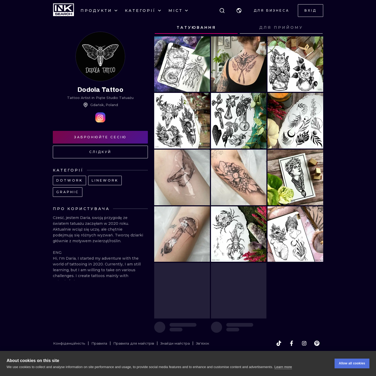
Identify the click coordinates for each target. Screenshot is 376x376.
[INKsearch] (63, 10)
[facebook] (291, 343)
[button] (239, 10)
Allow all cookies (352, 363)
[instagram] (304, 343)
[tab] (196, 28)
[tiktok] (278, 343)
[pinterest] (317, 343)
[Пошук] (222, 10)
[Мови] (239, 10)
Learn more (283, 367)
